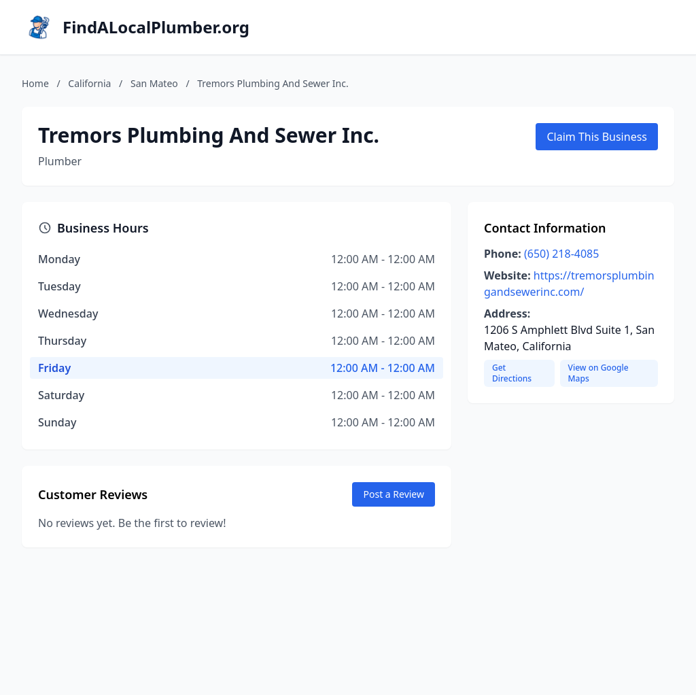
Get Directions (512, 373)
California (89, 83)
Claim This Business (596, 136)
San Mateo (154, 83)
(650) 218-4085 (561, 253)
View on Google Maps (598, 373)
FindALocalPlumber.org (156, 27)
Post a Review (393, 494)
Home (35, 83)
